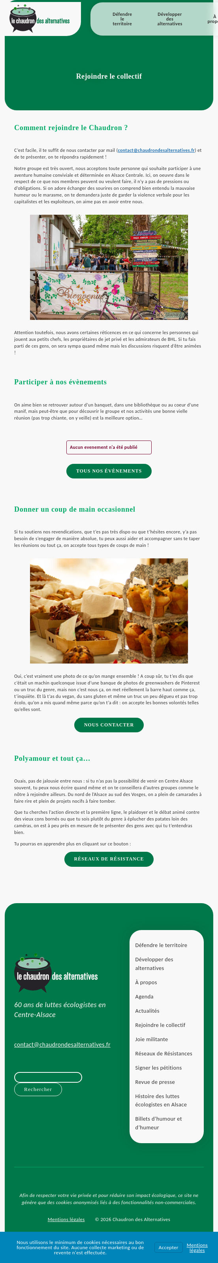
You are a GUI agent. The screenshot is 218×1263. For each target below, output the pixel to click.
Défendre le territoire (122, 18)
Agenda (144, 996)
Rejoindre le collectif (160, 1025)
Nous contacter (109, 725)
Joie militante (151, 1039)
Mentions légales (66, 1219)
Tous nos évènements (109, 471)
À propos (146, 982)
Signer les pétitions (158, 1067)
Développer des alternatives (169, 18)
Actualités (147, 1010)
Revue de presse (155, 1081)
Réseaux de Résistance (109, 859)
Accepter (169, 1247)
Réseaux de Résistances (163, 1053)
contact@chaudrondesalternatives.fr (156, 150)
